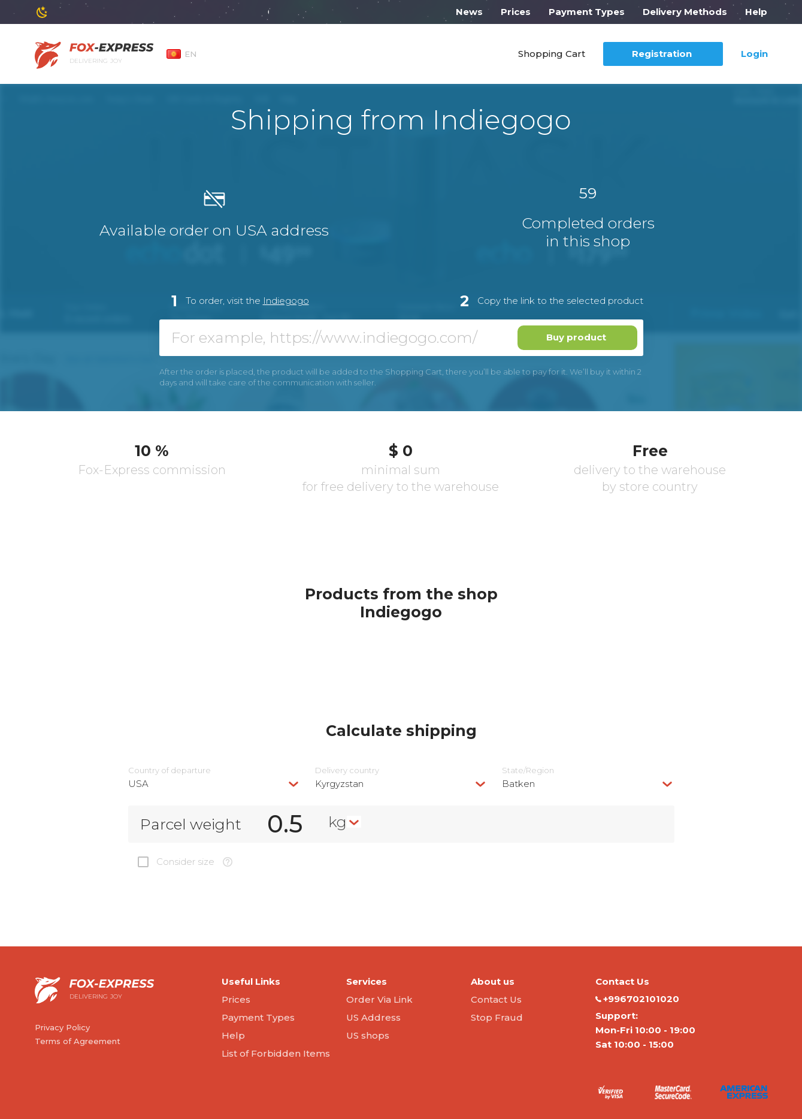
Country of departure (169, 770)
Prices (516, 11)
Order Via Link (379, 999)
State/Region (528, 770)
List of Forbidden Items (276, 1053)
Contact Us (496, 999)
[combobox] (214, 784)
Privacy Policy (62, 1027)
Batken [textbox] (518, 783)
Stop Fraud (497, 1017)
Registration (662, 53)
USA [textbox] (138, 783)
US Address (373, 1017)
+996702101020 (637, 999)
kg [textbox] (337, 822)
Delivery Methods (685, 11)
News (469, 11)
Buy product (576, 337)
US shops (367, 1035)
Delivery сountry (347, 770)
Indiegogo (286, 300)
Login (754, 53)
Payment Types (587, 11)
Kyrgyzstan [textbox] (339, 783)
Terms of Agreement (77, 1041)
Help (756, 11)
